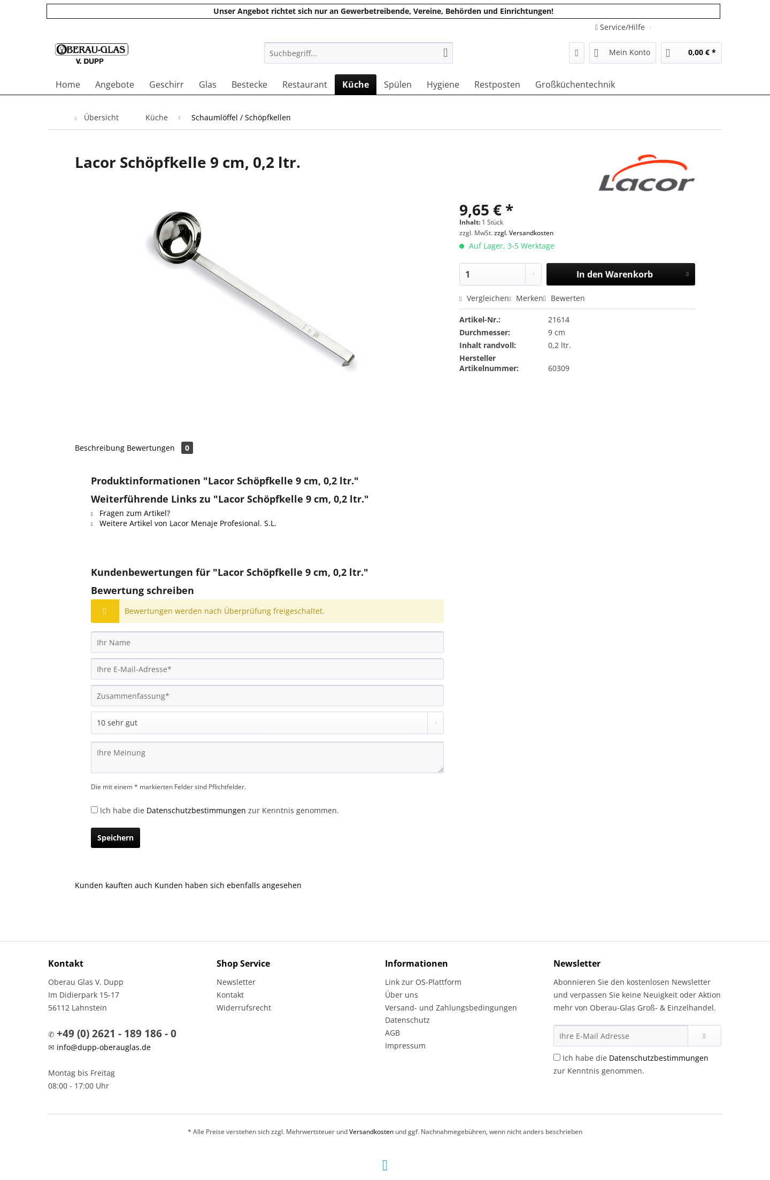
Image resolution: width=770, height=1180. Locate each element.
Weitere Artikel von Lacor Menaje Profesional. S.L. (183, 523)
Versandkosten (371, 1131)
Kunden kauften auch (113, 885)
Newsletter (236, 982)
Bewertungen (160, 448)
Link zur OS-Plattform (423, 982)
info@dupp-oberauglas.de (104, 1047)
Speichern (115, 837)
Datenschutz (407, 1020)
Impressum (405, 1045)
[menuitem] (358, 58)
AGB (392, 1033)
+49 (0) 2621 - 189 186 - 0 (116, 1033)
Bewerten (564, 298)
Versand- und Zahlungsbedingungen (451, 1007)
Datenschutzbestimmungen (196, 810)
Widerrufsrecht (244, 1007)
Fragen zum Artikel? (130, 513)
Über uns (401, 995)
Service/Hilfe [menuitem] (621, 27)
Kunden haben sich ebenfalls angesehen (228, 885)
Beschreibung (100, 448)
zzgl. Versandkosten (523, 232)
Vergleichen (484, 298)
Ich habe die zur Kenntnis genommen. (219, 810)
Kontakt (230, 995)
